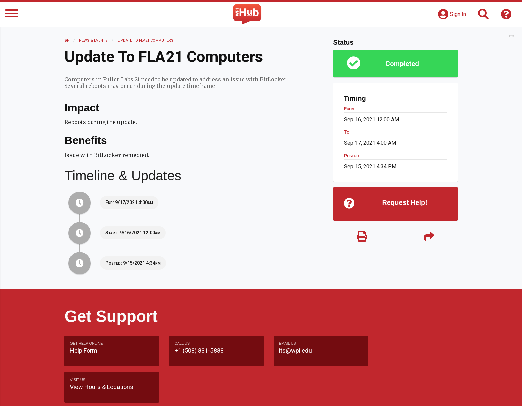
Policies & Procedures (418, 394)
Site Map (322, 394)
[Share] (429, 237)
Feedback (289, 394)
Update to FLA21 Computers (145, 40)
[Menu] (11, 14)
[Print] (361, 237)
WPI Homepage (362, 394)
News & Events (93, 40)
